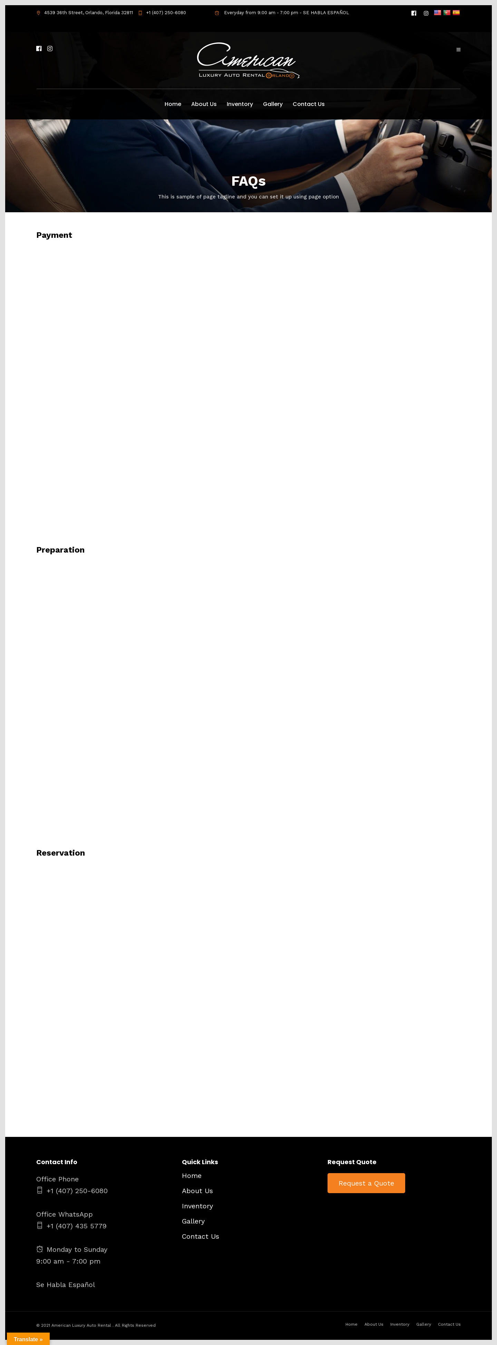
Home (173, 104)
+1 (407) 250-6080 (162, 12)
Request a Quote (366, 1183)
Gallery (273, 104)
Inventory (240, 104)
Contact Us (309, 104)
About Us (204, 104)
